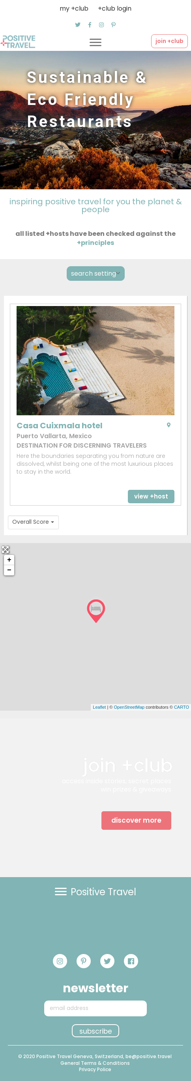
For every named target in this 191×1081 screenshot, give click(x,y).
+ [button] (9, 560)
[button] (78, 25)
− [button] (9, 570)
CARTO (181, 707)
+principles (95, 242)
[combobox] (33, 522)
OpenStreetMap (129, 707)
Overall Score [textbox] (30, 522)
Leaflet (99, 707)
